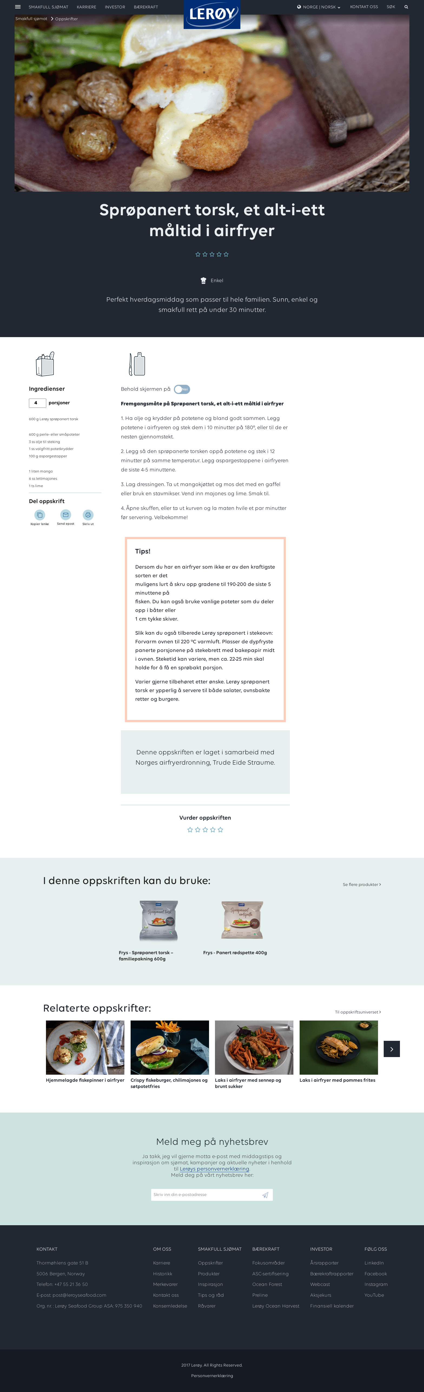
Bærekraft (146, 7)
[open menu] (18, 7)
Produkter (209, 1274)
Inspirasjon (210, 1284)
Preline (260, 1295)
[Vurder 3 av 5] (205, 830)
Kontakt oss (364, 7)
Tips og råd (211, 1295)
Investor (115, 7)
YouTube (374, 1295)
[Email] (206, 1195)
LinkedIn (374, 1263)
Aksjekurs (320, 1295)
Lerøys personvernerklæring (214, 1169)
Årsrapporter (324, 1263)
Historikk (162, 1274)
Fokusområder (268, 1263)
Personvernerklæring (212, 1376)
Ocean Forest (267, 1284)
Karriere (86, 7)
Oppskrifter (66, 19)
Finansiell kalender (332, 1306)
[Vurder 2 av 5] (197, 830)
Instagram (376, 1284)
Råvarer (207, 1306)
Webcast (320, 1284)
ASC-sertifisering (270, 1274)
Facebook (376, 1274)
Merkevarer (165, 1284)
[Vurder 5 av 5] (220, 830)
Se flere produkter (360, 885)
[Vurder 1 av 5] (190, 830)
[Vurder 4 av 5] (213, 830)
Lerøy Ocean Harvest (275, 1306)
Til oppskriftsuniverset (356, 1012)
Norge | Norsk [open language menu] (319, 7)
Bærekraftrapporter (331, 1274)
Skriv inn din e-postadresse (177, 1186)
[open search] (398, 7)
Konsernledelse (170, 1306)
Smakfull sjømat (31, 19)
